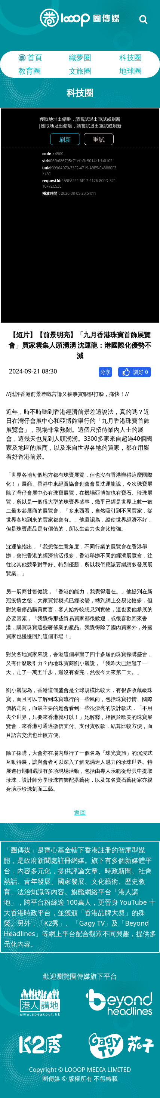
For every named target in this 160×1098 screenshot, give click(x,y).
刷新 (65, 139)
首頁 (29, 57)
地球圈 (130, 71)
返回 (80, 812)
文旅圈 (80, 71)
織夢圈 (80, 57)
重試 (99, 139)
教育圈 (29, 71)
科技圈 (130, 57)
